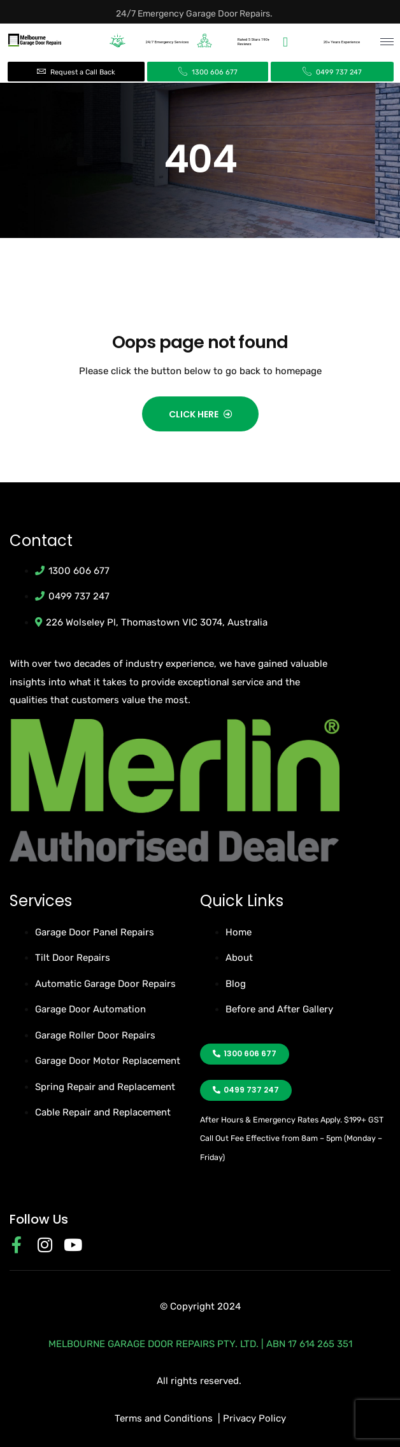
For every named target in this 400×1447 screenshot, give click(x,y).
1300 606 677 (214, 72)
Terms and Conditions (164, 1418)
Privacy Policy (254, 1418)
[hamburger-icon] (387, 41)
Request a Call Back (81, 72)
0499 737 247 (338, 72)
